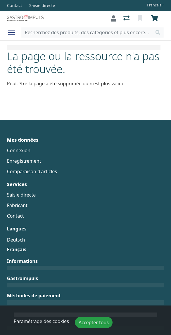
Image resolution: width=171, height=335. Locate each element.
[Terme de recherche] (87, 32)
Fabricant (17, 205)
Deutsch (16, 240)
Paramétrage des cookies (41, 321)
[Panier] (155, 18)
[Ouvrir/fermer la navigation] (14, 32)
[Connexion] (113, 18)
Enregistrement (24, 161)
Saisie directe (21, 195)
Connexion (18, 150)
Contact (15, 216)
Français (154, 5)
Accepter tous (94, 322)
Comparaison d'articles (32, 171)
